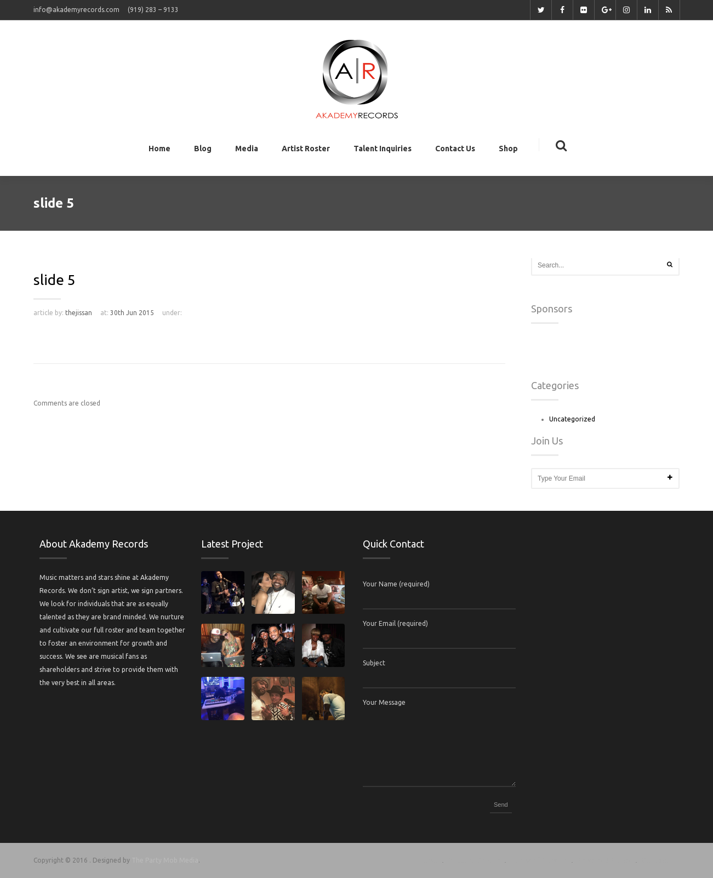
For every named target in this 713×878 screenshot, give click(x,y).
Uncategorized (572, 419)
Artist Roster (306, 151)
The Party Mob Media (165, 860)
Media (246, 151)
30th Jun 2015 (132, 312)
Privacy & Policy (604, 860)
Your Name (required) (396, 584)
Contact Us (455, 151)
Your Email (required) (395, 623)
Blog (203, 151)
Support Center (474, 860)
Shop (508, 151)
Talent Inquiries (382, 151)
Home (159, 151)
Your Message (384, 702)
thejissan (78, 312)
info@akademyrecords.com (76, 9)
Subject (374, 662)
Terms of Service (539, 860)
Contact (655, 860)
